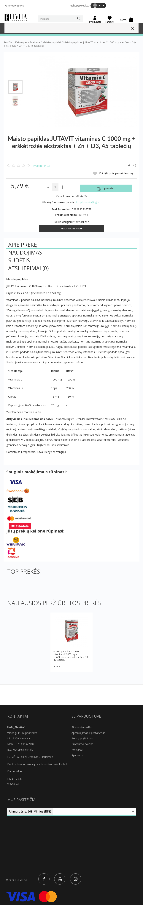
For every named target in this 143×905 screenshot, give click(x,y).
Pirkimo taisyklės (82, 727)
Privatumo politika (82, 744)
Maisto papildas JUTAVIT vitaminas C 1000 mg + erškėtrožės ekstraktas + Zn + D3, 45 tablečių (70, 655)
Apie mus (77, 755)
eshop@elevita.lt (80, 5)
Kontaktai (77, 749)
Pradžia (8, 42)
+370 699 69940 (14, 5)
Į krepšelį (106, 188)
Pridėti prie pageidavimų (113, 173)
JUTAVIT (83, 215)
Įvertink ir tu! (41, 165)
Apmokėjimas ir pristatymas (88, 733)
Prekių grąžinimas (82, 738)
